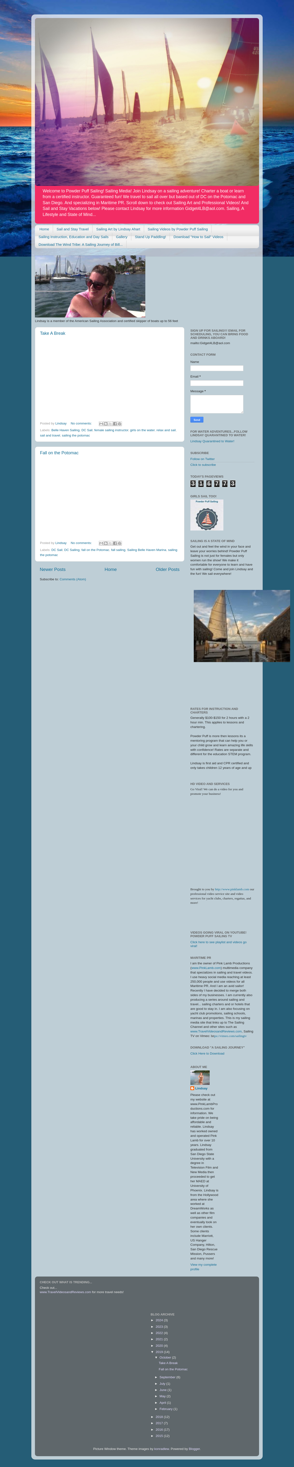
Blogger (194, 1449)
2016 (160, 1429)
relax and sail (166, 430)
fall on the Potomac (95, 550)
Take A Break (52, 333)
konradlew (161, 1449)
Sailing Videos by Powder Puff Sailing (178, 229)
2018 (160, 1417)
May (163, 1396)
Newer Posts (53, 569)
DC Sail (87, 430)
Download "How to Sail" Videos (198, 237)
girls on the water (142, 430)
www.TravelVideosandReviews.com (216, 1031)
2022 (160, 1333)
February (167, 1409)
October (166, 1357)
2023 (160, 1326)
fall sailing (118, 550)
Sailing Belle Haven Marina (146, 550)
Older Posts (168, 569)
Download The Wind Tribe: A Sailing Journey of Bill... (81, 244)
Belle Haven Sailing (65, 430)
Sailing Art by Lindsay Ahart (118, 229)
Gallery (121, 237)
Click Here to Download (207, 1053)
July (163, 1383)
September (168, 1377)
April (163, 1402)
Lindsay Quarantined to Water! (212, 441)
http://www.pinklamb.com (232, 889)
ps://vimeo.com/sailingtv (230, 1036)
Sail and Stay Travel (73, 229)
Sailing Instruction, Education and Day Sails (73, 237)
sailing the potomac (76, 435)
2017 (160, 1423)
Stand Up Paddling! (150, 237)
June (163, 1390)
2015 (160, 1436)
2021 (160, 1339)
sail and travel (50, 435)
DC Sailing (72, 550)
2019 (160, 1352)
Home (44, 229)
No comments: (82, 423)
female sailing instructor (111, 430)
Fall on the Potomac (59, 452)
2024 (160, 1320)
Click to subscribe (203, 465)
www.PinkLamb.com (206, 968)
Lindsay (201, 1088)
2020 (160, 1345)
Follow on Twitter (202, 459)
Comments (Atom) (73, 579)
